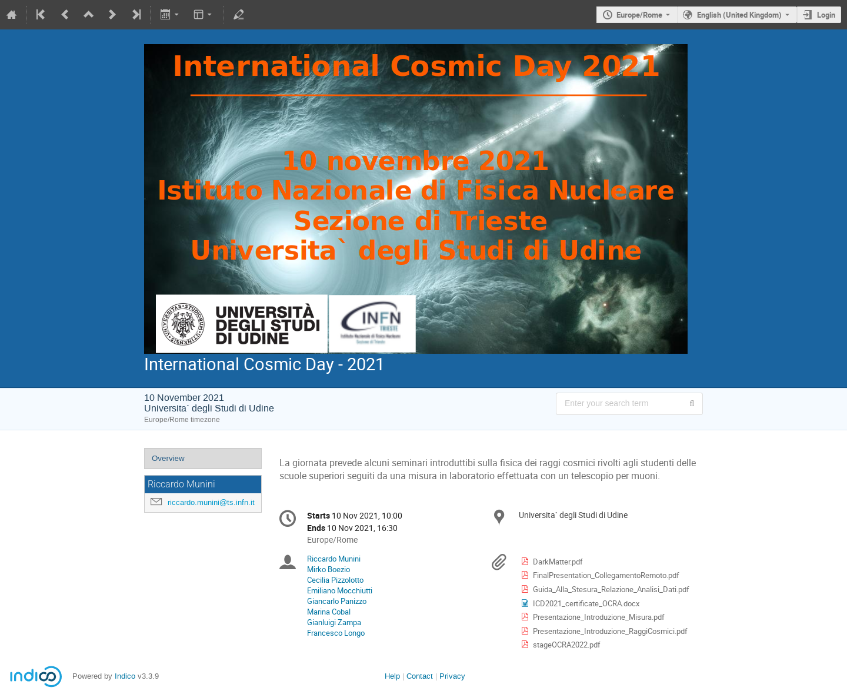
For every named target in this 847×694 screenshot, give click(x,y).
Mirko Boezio (328, 569)
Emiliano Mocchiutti (339, 590)
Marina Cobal (329, 611)
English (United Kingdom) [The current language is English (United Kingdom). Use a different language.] (739, 14)
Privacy (452, 676)
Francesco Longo (336, 632)
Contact (419, 676)
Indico (125, 676)
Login (826, 14)
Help (392, 676)
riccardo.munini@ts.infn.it (211, 502)
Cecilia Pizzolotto (335, 580)
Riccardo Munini (334, 558)
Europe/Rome (639, 14)
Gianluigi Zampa (334, 622)
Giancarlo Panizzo (336, 601)
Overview (168, 458)
